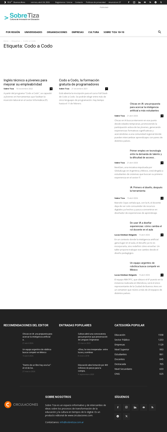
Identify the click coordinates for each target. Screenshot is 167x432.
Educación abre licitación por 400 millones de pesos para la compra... (93, 368)
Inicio (6, 41)
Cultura (93, 32)
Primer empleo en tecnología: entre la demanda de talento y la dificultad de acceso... (146, 154)
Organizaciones (57, 32)
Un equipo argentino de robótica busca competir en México (145, 266)
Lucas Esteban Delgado (125, 235)
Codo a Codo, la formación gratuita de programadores (79, 82)
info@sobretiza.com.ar (72, 422)
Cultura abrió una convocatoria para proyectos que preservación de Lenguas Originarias (92, 337)
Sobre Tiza (9, 88)
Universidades (33, 32)
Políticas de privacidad (96, 2)
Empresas (78, 32)
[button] (159, 32)
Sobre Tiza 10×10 (114, 32)
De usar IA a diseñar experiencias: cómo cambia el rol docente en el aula (146, 226)
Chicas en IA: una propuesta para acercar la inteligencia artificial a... (37, 337)
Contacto (79, 2)
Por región (13, 32)
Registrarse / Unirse (63, 2)
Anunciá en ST (115, 2)
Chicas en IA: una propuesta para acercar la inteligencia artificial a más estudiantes (145, 107)
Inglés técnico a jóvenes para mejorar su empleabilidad (25, 82)
